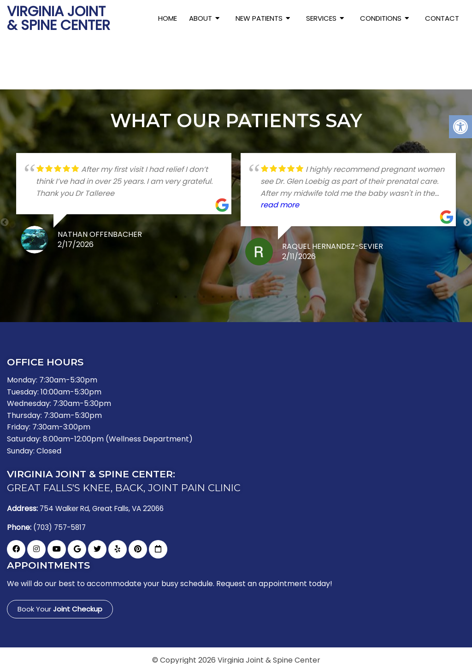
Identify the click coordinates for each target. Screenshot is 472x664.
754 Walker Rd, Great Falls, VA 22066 (106, 502)
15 (305, 290)
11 (268, 290)
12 (277, 290)
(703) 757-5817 (61, 521)
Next (467, 216)
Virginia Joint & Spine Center (58, 18)
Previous (4, 216)
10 (259, 290)
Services (321, 18)
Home (167, 18)
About (200, 18)
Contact (442, 18)
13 (286, 290)
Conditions (380, 18)
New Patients (259, 18)
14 (296, 290)
